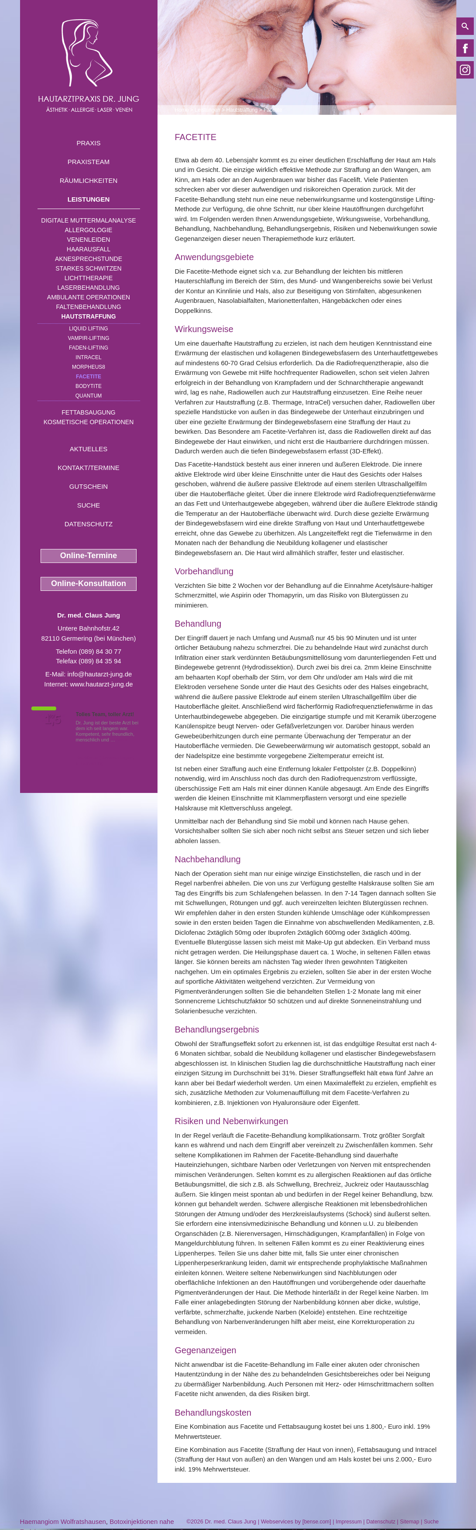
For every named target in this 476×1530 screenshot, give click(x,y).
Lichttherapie (89, 277)
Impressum (349, 1522)
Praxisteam (89, 161)
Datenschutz (89, 524)
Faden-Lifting (88, 348)
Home (182, 110)
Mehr (121, 739)
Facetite (88, 377)
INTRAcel (88, 357)
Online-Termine (88, 555)
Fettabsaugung (88, 412)
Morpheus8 (88, 367)
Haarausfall (88, 249)
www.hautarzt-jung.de (101, 684)
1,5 (53, 719)
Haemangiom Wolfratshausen (63, 1521)
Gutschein (88, 486)
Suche (88, 505)
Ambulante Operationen (88, 297)
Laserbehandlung (88, 287)
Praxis (88, 143)
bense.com (317, 1522)
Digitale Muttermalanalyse (88, 220)
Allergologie (89, 229)
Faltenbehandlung (88, 306)
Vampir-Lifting (88, 338)
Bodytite (88, 386)
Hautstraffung (88, 316)
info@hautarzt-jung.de (100, 674)
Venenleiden (88, 239)
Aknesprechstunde (88, 258)
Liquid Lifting (88, 329)
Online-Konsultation (88, 583)
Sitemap (409, 1522)
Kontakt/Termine (88, 467)
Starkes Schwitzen (88, 268)
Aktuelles (89, 449)
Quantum (88, 396)
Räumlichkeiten (89, 180)
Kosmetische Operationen (89, 422)
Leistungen (89, 199)
